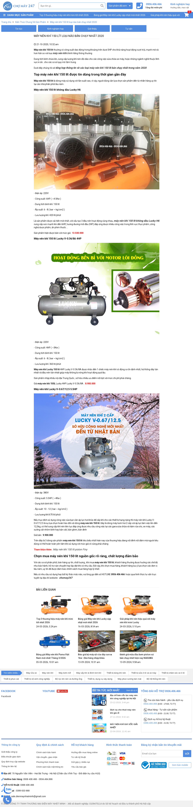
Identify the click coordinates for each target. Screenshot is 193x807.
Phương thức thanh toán (47, 762)
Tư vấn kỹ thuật (78, 757)
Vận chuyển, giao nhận (46, 757)
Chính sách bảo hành (46, 752)
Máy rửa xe (31, 673)
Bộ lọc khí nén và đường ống (68, 679)
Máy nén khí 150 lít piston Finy (70, 549)
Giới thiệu (92, 29)
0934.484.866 (151, 704)
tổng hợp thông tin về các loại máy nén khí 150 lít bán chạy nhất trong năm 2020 (100, 67)
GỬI (187, 753)
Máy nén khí (47, 673)
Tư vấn (128, 29)
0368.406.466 (151, 723)
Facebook (6, 696)
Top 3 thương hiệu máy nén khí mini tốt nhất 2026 (64, 15)
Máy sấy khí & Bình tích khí (88, 673)
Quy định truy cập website (13, 761)
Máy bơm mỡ (65, 673)
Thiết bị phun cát (11, 679)
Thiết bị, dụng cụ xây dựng (100, 679)
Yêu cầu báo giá (78, 767)
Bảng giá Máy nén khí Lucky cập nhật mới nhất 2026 (119, 15)
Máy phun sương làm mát (129, 679)
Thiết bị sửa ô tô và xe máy (143, 673)
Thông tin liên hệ (9, 766)
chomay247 (65, 577)
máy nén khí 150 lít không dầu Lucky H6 (136, 220)
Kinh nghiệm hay (55, 29)
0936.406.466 (151, 713)
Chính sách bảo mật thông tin (49, 767)
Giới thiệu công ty (9, 752)
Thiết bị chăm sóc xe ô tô (173, 673)
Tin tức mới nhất (107, 690)
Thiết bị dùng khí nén (116, 673)
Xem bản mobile (180, 765)
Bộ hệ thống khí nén (156, 679)
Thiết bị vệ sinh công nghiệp (37, 679)
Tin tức (18, 29)
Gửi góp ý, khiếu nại (80, 762)
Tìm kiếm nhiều (11, 673)
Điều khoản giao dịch (11, 756)
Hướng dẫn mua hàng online (84, 752)
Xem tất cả (131, 690)
